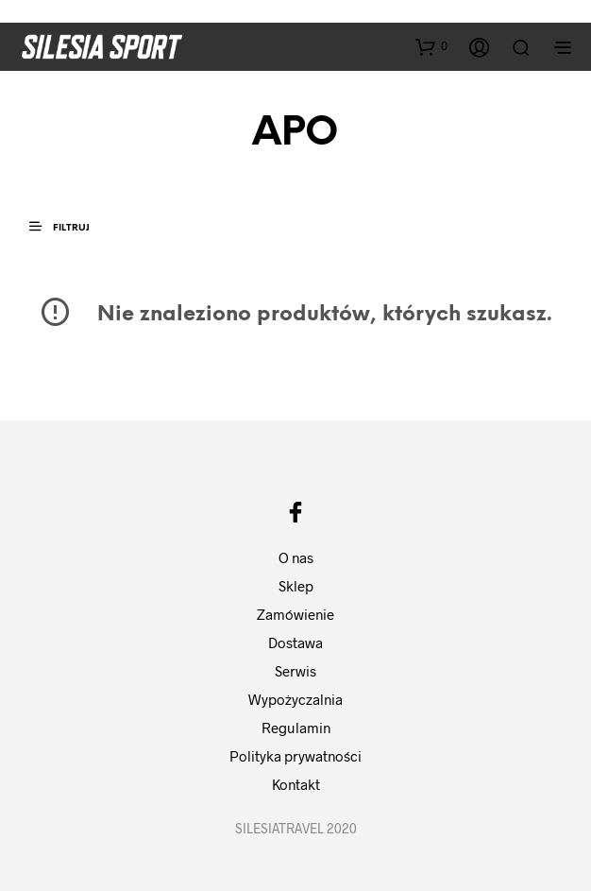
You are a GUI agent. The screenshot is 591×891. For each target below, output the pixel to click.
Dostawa (295, 642)
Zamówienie (295, 614)
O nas (296, 557)
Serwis (295, 670)
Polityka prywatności (295, 755)
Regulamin (296, 727)
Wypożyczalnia (295, 699)
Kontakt (296, 784)
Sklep (296, 585)
